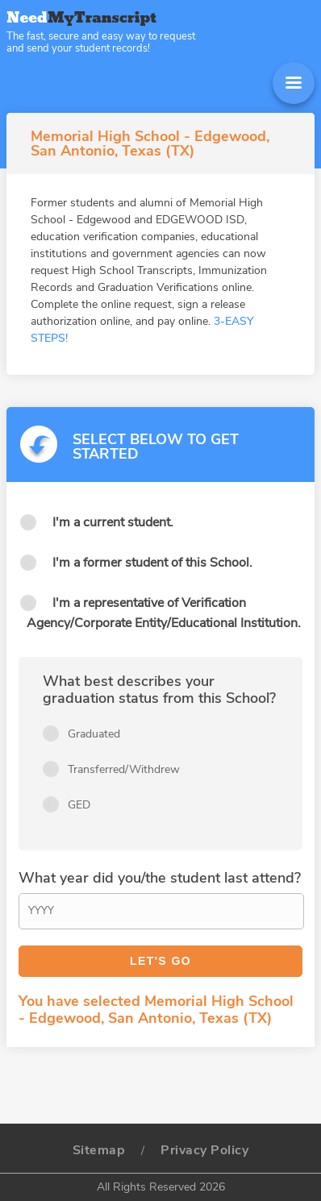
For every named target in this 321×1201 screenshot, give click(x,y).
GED (79, 804)
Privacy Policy (204, 1150)
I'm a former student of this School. (152, 562)
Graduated (94, 734)
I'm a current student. (112, 522)
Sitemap (99, 1150)
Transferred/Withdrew (124, 769)
